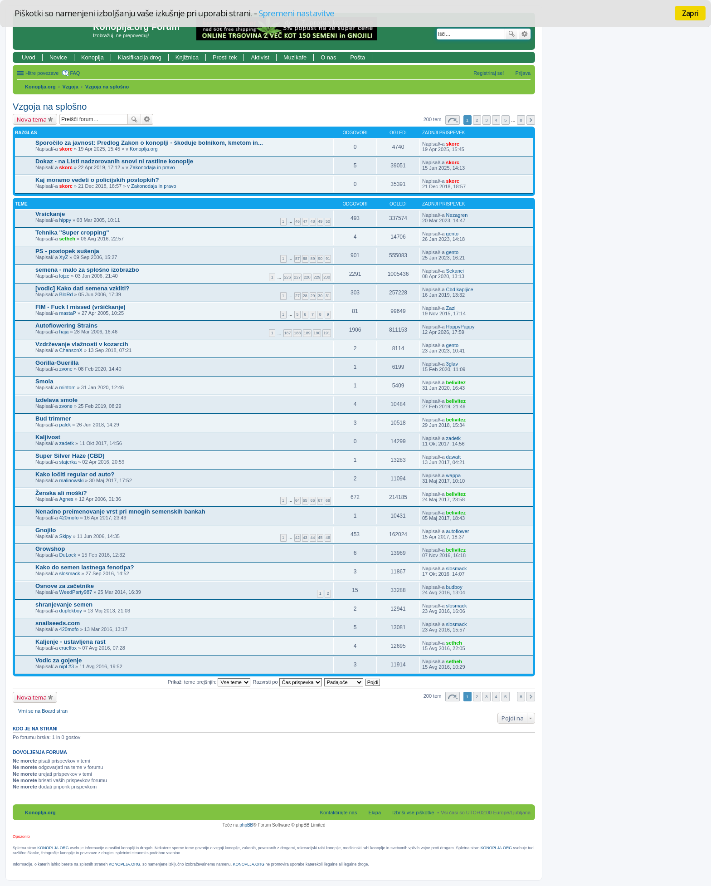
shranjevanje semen (64, 604)
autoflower (457, 531)
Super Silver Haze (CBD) (69, 455)
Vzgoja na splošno (107, 86)
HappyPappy (460, 326)
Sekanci (455, 271)
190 (317, 333)
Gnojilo (45, 530)
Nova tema (32, 119)
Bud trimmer (53, 418)
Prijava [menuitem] (523, 73)
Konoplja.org (40, 86)
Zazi (451, 308)
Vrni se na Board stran (43, 711)
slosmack (69, 573)
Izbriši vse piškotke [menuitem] (413, 812)
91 (328, 258)
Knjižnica (187, 57)
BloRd (66, 294)
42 (297, 537)
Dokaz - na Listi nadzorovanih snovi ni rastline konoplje (114, 161)
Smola (44, 381)
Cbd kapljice (459, 289)
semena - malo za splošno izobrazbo (87, 269)
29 (313, 296)
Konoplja (92, 57)
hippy (65, 220)
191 (326, 333)
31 (328, 296)
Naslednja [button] (530, 120)
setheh (67, 238)
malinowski (71, 480)
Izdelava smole (56, 399)
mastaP (67, 313)
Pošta (357, 57)
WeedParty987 (76, 592)
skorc (66, 149)
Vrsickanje (50, 213)
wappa (453, 475)
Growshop (50, 548)
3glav (452, 364)
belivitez (456, 382)
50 (328, 221)
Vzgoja (70, 86)
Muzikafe (295, 57)
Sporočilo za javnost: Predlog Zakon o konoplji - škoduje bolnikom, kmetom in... (149, 142)
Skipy (65, 536)
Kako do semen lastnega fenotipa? (84, 567)
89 (313, 258)
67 (320, 500)
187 (287, 333)
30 (320, 296)
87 (297, 258)
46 (297, 221)
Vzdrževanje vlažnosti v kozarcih (81, 344)
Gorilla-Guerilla (56, 362)
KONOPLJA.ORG (52, 848)
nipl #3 (66, 666)
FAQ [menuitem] (75, 73)
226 (287, 277)
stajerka (68, 462)
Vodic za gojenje (58, 660)
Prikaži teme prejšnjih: (209, 682)
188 (297, 333)
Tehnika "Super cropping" (72, 232)
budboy (454, 587)
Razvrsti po (287, 682)
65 (305, 500)
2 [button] (477, 119)
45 (320, 537)
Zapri (690, 13)
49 (320, 221)
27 (297, 296)
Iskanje (511, 34)
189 (307, 333)
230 (326, 277)
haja (64, 331)
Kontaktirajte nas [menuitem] (338, 812)
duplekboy (70, 610)
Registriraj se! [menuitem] (488, 73)
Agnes (66, 499)
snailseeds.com (57, 623)
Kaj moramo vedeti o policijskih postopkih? (97, 179)
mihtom (67, 387)
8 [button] (521, 119)
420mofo (69, 517)
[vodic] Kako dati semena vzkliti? (82, 288)
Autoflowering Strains (66, 325)
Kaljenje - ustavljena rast (70, 641)
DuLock (67, 555)
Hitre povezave (41, 73)
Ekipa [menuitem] (374, 812)
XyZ (63, 257)
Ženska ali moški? (61, 493)
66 (313, 500)
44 (313, 537)
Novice (58, 57)
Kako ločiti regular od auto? (74, 474)
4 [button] (496, 119)
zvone (66, 369)
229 (317, 277)
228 (307, 277)
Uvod (28, 57)
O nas (328, 57)
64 (297, 500)
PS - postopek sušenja (67, 251)
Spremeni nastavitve (296, 13)
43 (305, 537)
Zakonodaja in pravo (152, 167)
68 (328, 500)
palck (65, 424)
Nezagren (457, 215)
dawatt (453, 457)
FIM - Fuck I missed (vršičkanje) (80, 306)
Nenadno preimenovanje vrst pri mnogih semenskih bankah (120, 511)
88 (305, 258)
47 (305, 221)
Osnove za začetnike (64, 586)
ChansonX (71, 350)
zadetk (66, 443)
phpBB (246, 824)
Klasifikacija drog (139, 57)
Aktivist (260, 57)
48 (313, 221)
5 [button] (505, 119)
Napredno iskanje (524, 34)
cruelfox (68, 648)
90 (320, 258)
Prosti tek (225, 57)
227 (297, 277)
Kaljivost (47, 437)
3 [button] (486, 119)
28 (305, 296)
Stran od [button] (452, 120)
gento (452, 233)
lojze (64, 276)
